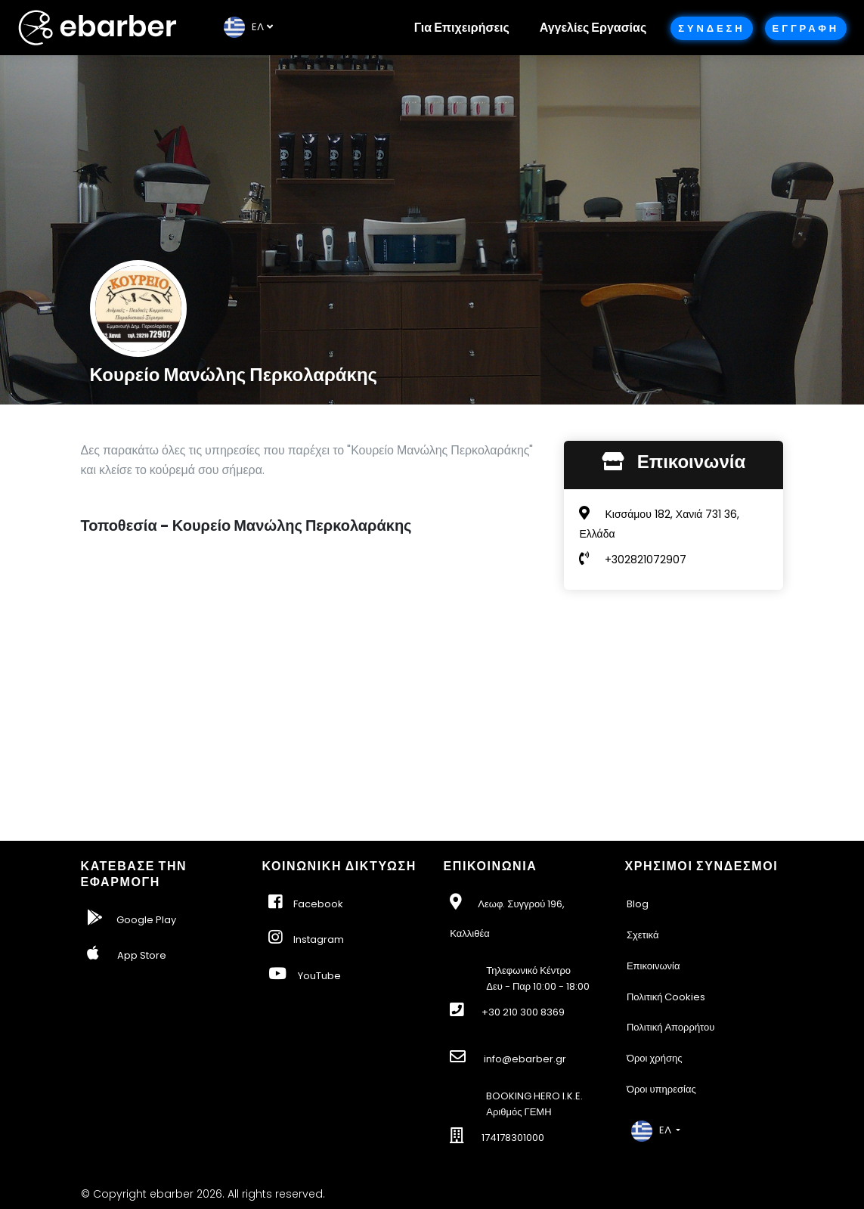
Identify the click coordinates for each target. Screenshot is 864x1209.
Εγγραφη (806, 28)
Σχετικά (643, 935)
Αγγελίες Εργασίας (593, 27)
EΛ (244, 27)
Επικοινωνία (653, 966)
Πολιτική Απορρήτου (671, 1027)
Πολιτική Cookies (666, 997)
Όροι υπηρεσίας (661, 1089)
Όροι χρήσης (655, 1058)
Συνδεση (711, 28)
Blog (638, 904)
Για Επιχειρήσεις (461, 27)
